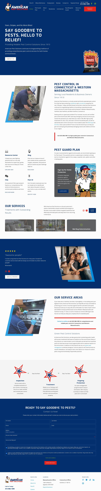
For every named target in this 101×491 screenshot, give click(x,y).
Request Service (90, 9)
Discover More (9, 192)
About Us (33, 483)
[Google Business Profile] (86, 480)
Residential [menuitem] (52, 9)
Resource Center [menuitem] (78, 9)
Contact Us (66, 3)
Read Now (31, 169)
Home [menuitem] (31, 9)
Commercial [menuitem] (60, 9)
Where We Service (40, 3)
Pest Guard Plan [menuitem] (38, 9)
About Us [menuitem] (45, 9)
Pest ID (31, 3)
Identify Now (32, 194)
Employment (50, 3)
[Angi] (90, 480)
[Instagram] (95, 3)
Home (32, 480)
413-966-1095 (85, 4)
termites (58, 124)
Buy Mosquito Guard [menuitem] (69, 9)
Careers (33, 489)
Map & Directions (47, 487)
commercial (84, 103)
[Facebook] (91, 3)
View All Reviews (12, 277)
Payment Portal (75, 3)
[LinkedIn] (93, 480)
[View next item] (87, 210)
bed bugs (92, 122)
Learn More (63, 191)
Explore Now (9, 169)
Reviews (58, 3)
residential (75, 103)
